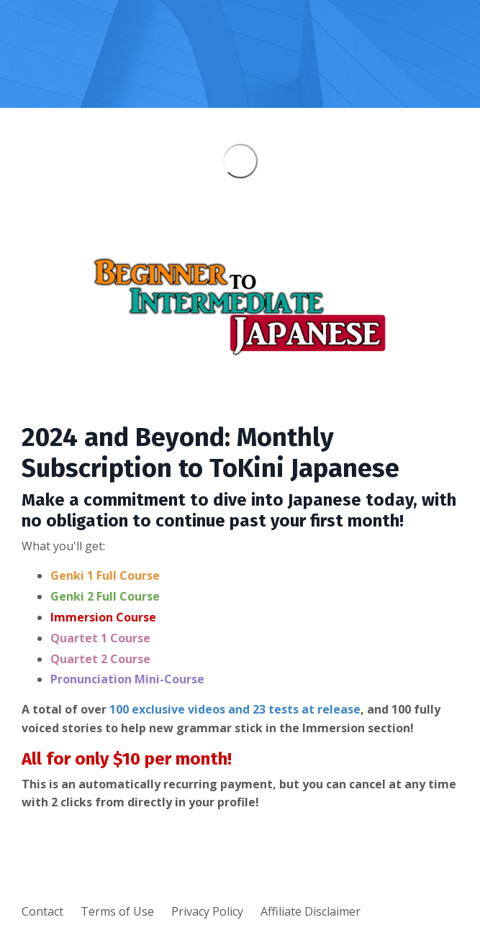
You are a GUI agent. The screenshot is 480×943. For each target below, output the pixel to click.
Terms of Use (117, 911)
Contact (42, 911)
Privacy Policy (207, 911)
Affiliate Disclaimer (311, 911)
